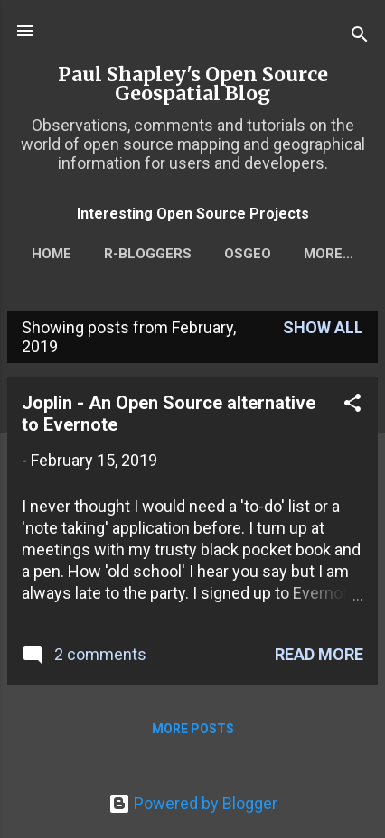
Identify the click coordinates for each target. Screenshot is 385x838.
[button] (352, 405)
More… (328, 254)
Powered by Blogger (192, 803)
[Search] (360, 36)
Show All (323, 327)
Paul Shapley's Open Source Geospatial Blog (193, 84)
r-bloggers (148, 254)
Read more (319, 654)
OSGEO (247, 254)
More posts (193, 729)
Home (51, 254)
